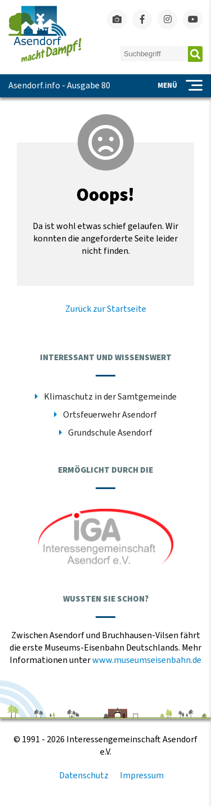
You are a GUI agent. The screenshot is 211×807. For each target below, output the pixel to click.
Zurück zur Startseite (105, 309)
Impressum (142, 775)
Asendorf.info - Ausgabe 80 (59, 85)
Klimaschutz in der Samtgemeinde (110, 397)
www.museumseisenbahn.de (146, 660)
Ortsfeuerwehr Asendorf (110, 415)
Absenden (195, 54)
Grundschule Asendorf (110, 433)
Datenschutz (84, 775)
